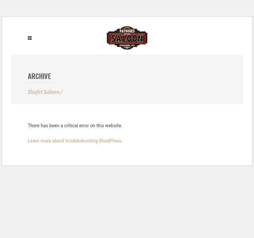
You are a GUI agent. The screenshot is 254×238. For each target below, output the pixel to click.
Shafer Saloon (44, 92)
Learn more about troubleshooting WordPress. (75, 140)
